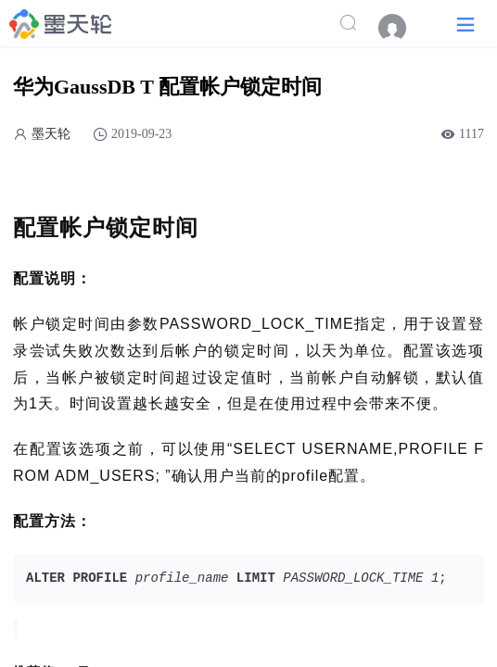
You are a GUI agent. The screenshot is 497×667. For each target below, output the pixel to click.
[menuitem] (401, 28)
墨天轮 (51, 134)
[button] (465, 24)
